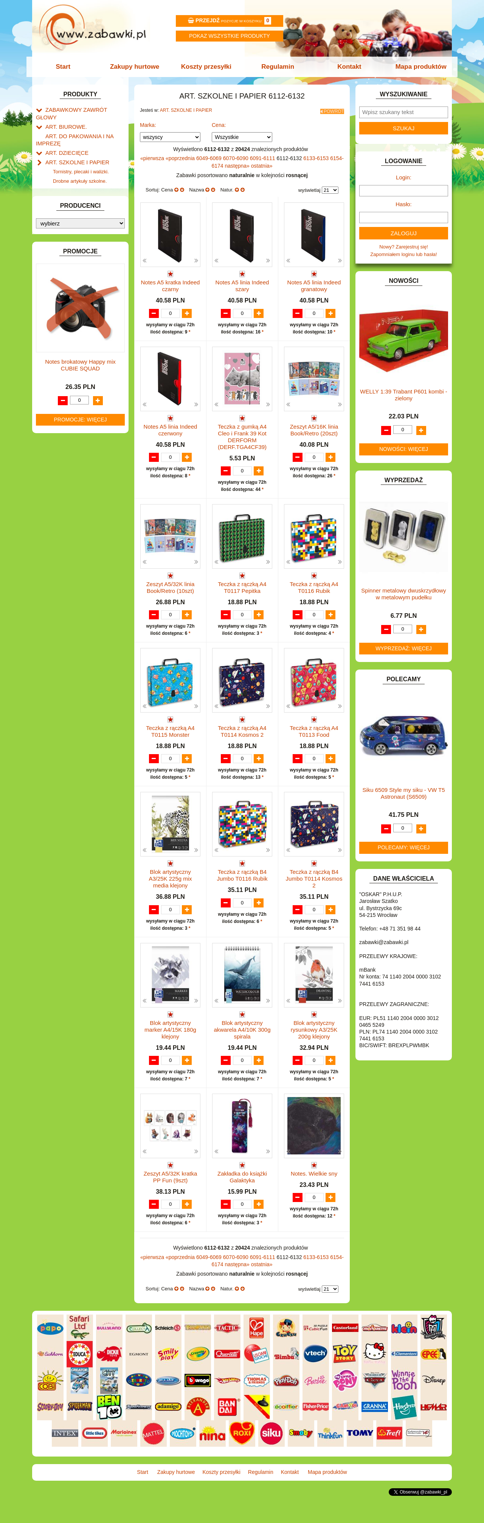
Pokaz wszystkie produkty (229, 36)
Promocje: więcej (80, 770)
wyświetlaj (309, 188)
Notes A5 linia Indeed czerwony (170, 434)
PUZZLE (54, 459)
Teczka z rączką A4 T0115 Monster (170, 743)
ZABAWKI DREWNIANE (72, 502)
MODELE (55, 415)
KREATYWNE (60, 383)
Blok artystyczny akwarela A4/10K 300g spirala (242, 1050)
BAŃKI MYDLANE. (66, 221)
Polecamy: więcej (404, 847)
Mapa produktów (416, 66)
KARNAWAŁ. (59, 357)
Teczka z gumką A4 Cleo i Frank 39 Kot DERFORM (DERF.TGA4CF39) (242, 441)
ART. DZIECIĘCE (64, 142)
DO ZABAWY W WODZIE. (74, 290)
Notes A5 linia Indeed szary (242, 283)
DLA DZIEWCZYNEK (68, 247)
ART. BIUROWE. (63, 118)
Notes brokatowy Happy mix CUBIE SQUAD (80, 716)
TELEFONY (58, 485)
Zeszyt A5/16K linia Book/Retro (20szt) (314, 434)
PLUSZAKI (57, 450)
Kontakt (347, 66)
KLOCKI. (55, 366)
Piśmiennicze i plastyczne (81, 184)
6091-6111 (263, 156)
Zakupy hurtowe (136, 66)
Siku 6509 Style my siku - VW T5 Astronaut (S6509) (403, 793)
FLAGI (52, 308)
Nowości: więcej (403, 449)
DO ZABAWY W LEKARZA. (75, 256)
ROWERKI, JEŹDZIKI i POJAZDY (82, 468)
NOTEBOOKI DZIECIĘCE (73, 433)
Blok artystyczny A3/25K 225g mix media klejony (170, 899)
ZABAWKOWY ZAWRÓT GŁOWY (82, 109)
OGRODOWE (60, 441)
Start (67, 66)
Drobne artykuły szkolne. (80, 167)
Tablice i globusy (71, 193)
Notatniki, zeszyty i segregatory (87, 210)
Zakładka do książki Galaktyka (242, 1197)
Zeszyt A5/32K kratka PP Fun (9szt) (170, 1197)
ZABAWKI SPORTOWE (71, 511)
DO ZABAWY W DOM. (70, 264)
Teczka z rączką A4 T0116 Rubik (314, 592)
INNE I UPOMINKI (65, 325)
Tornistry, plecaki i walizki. (81, 159)
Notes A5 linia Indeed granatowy (314, 283)
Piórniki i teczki (69, 176)
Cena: (219, 123)
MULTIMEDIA (60, 424)
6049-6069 (209, 156)
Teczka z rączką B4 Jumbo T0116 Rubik (242, 895)
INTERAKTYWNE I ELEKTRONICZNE (61, 345)
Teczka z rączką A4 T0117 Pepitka (242, 592)
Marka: (148, 123)
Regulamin (277, 66)
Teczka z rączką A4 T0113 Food (314, 743)
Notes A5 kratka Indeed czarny (170, 283)
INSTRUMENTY (63, 334)
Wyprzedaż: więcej (403, 648)
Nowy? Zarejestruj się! (403, 247)
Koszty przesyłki (207, 66)
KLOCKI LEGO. (62, 375)
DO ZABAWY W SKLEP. (72, 282)
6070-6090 (236, 156)
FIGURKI (55, 299)
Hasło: (404, 204)
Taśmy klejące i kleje (75, 202)
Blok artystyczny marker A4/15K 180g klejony (170, 1050)
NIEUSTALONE (62, 528)
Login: (403, 177)
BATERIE (55, 230)
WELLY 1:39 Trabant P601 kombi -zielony (403, 394)
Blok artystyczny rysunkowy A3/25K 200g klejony (314, 1050)
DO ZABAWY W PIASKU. (73, 273)
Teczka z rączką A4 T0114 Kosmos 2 (242, 743)
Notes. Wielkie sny (314, 1194)
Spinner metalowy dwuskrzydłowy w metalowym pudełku (403, 593)
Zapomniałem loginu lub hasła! (403, 254)
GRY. (51, 316)
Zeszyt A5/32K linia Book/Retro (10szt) (170, 592)
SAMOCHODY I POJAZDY (74, 476)
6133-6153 (316, 156)
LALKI (52, 407)
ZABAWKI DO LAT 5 (67, 493)
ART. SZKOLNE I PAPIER (73, 150)
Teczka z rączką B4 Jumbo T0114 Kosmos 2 (314, 899)
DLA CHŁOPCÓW (65, 239)
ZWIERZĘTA (59, 519)
